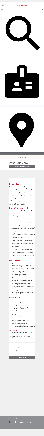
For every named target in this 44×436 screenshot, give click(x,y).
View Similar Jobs (22, 357)
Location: (12, 353)
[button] (11, 172)
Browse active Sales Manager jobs (22, 166)
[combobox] (22, 57)
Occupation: (12, 344)
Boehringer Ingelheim (24, 422)
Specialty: (12, 347)
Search (22, 153)
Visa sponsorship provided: (15, 350)
